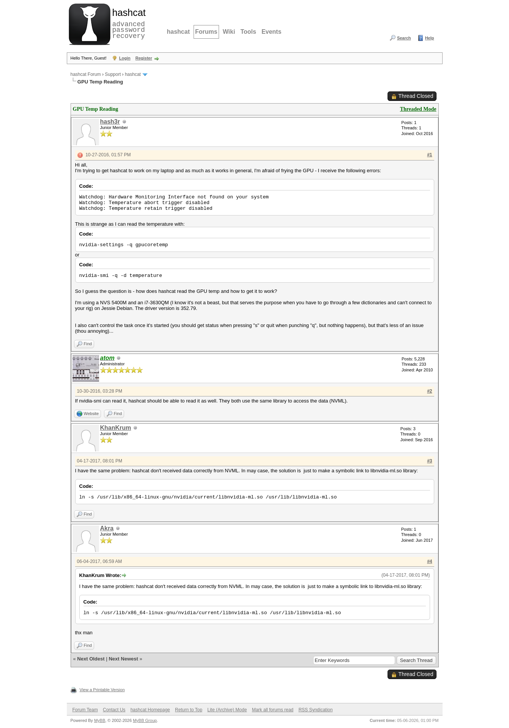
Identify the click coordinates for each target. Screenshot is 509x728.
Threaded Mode (418, 109)
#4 (429, 561)
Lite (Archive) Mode (227, 709)
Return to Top (188, 709)
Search (404, 38)
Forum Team (85, 709)
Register (144, 58)
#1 (429, 154)
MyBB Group (145, 720)
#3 (429, 461)
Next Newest (123, 659)
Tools (248, 31)
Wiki (229, 31)
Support (113, 74)
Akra (107, 528)
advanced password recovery (127, 23)
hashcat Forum (86, 74)
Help (429, 38)
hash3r (110, 121)
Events (271, 31)
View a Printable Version (102, 689)
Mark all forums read (272, 709)
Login (125, 58)
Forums (206, 31)
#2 (429, 391)
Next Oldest (90, 659)
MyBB (99, 720)
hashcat (178, 31)
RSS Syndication (315, 709)
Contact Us (114, 709)
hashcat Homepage (150, 709)
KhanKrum (115, 428)
